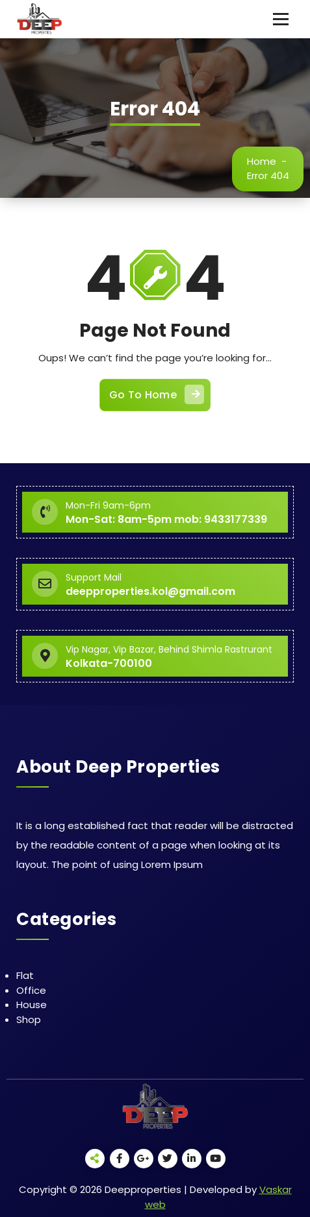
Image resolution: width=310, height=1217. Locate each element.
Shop (28, 1019)
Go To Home (156, 394)
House (31, 1004)
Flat (25, 975)
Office (31, 990)
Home (261, 161)
